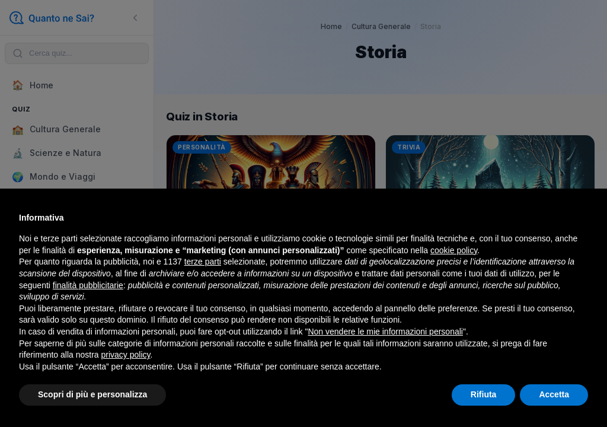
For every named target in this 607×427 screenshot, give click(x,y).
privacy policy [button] (126, 354)
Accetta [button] (554, 394)
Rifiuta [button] (484, 394)
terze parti (202, 261)
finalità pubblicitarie (88, 285)
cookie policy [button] (453, 250)
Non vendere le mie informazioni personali (385, 331)
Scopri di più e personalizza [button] (92, 394)
